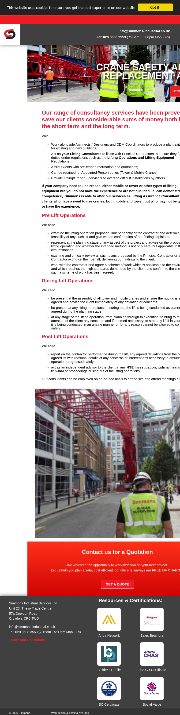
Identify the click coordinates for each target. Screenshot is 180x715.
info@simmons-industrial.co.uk (32, 627)
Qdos (85, 712)
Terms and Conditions (27, 640)
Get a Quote (147, 584)
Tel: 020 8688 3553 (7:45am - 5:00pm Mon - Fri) (45, 632)
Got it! (155, 7)
